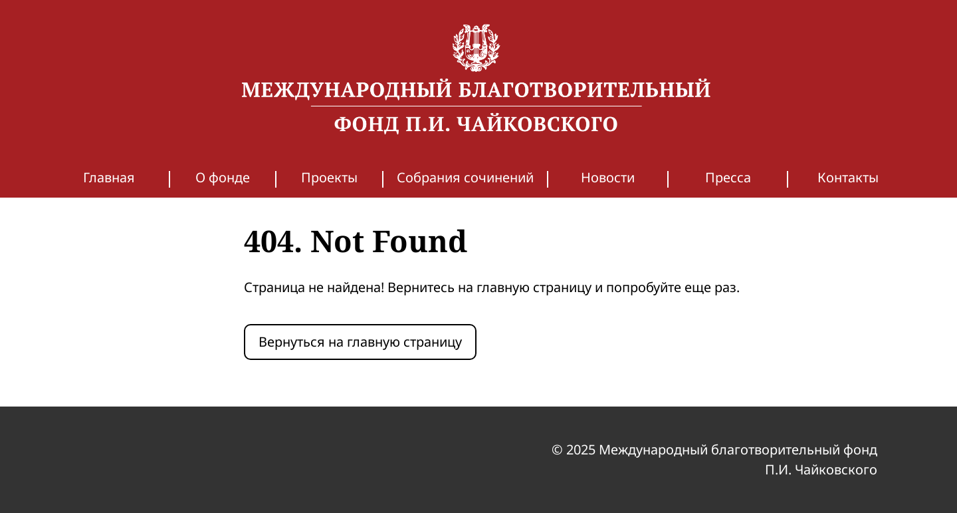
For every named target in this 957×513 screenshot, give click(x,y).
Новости (608, 177)
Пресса (728, 177)
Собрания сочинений (465, 177)
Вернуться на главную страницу (360, 342)
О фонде (222, 177)
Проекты (329, 177)
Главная (109, 177)
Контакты (848, 177)
